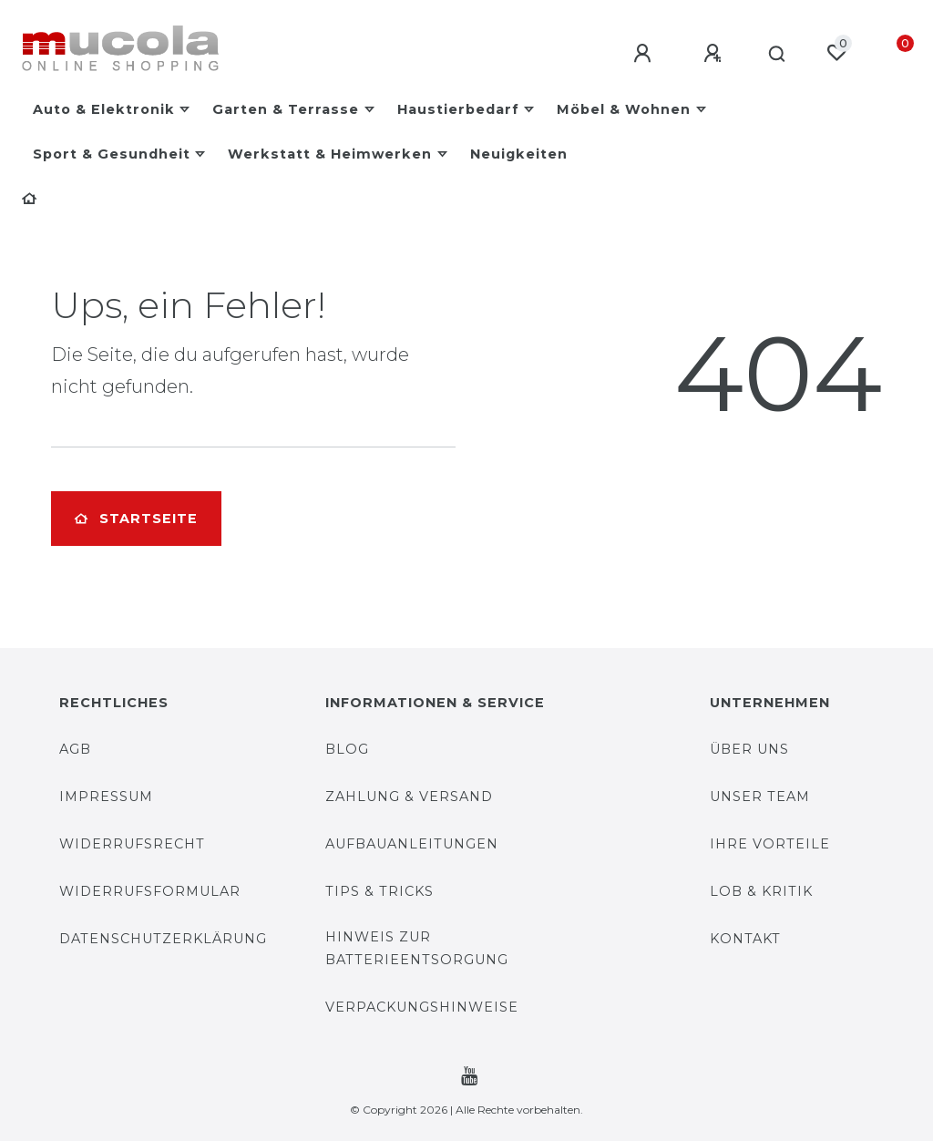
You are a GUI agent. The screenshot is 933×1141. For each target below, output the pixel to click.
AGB (75, 749)
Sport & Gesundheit (111, 154)
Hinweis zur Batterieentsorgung (416, 948)
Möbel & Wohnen (624, 109)
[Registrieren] (709, 54)
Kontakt (745, 938)
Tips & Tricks (379, 891)
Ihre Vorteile (770, 844)
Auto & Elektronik (104, 109)
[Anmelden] (638, 54)
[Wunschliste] (836, 53)
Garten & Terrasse (285, 109)
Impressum (106, 796)
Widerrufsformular (150, 891)
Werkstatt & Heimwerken (330, 154)
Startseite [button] (136, 518)
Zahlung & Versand (409, 796)
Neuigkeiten (519, 154)
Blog (347, 749)
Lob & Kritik (761, 891)
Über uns (749, 749)
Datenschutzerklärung (163, 938)
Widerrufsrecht (132, 844)
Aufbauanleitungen (411, 844)
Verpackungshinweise (421, 1007)
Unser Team (760, 796)
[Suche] (774, 54)
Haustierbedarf (458, 109)
